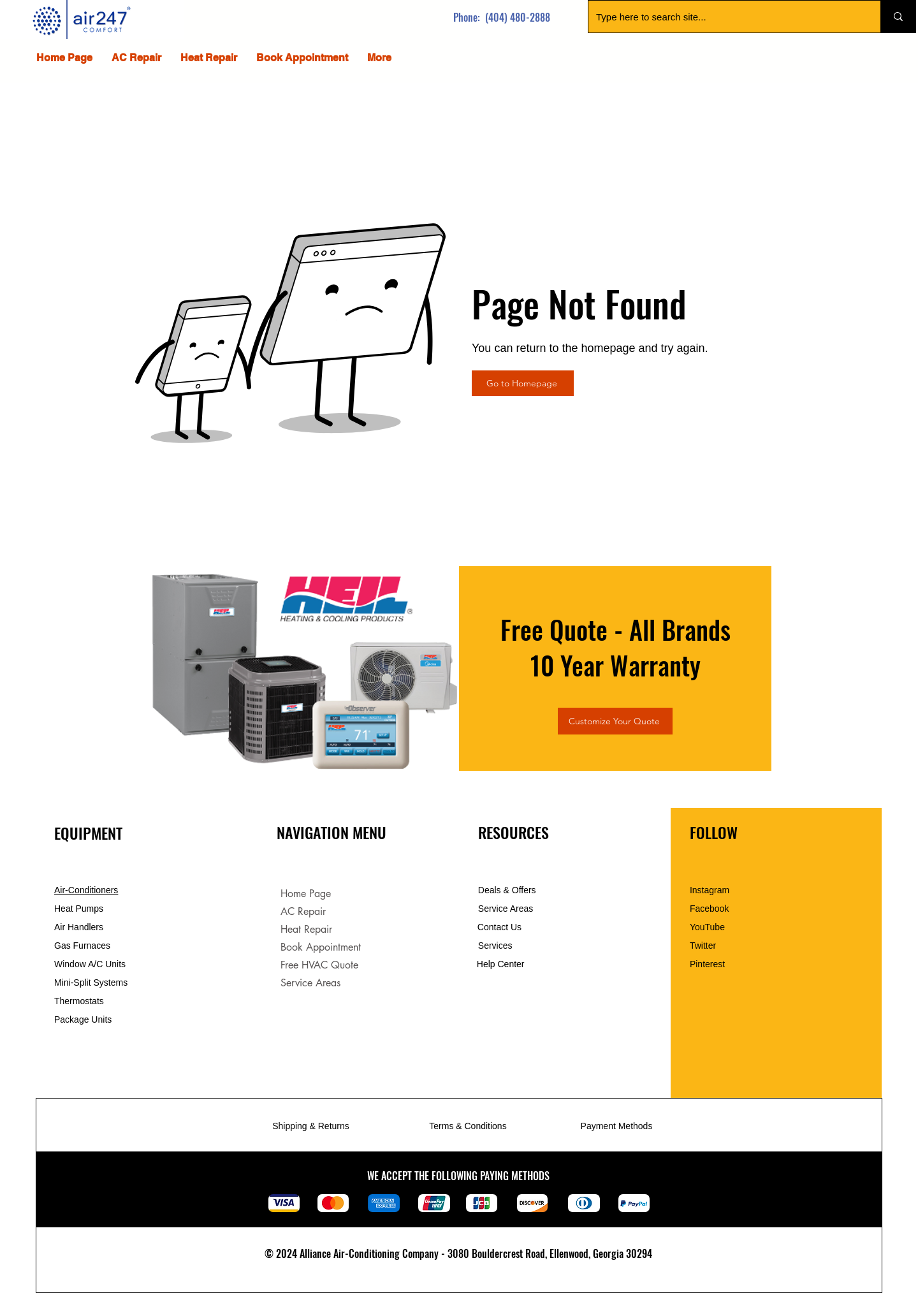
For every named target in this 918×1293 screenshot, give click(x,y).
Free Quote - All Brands (615, 629)
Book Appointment (320, 947)
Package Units (83, 1019)
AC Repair (303, 911)
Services (495, 945)
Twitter (703, 945)
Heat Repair (306, 929)
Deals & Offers (508, 890)
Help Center (502, 964)
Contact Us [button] (499, 927)
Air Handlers (78, 927)
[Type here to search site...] (725, 17)
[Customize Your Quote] (615, 721)
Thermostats (79, 1001)
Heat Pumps (78, 908)
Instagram (709, 890)
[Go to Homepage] (523, 383)
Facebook (709, 908)
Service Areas (310, 983)
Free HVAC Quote (319, 965)
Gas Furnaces (82, 945)
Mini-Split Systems (90, 982)
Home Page (305, 893)
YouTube (707, 927)
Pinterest (707, 964)
